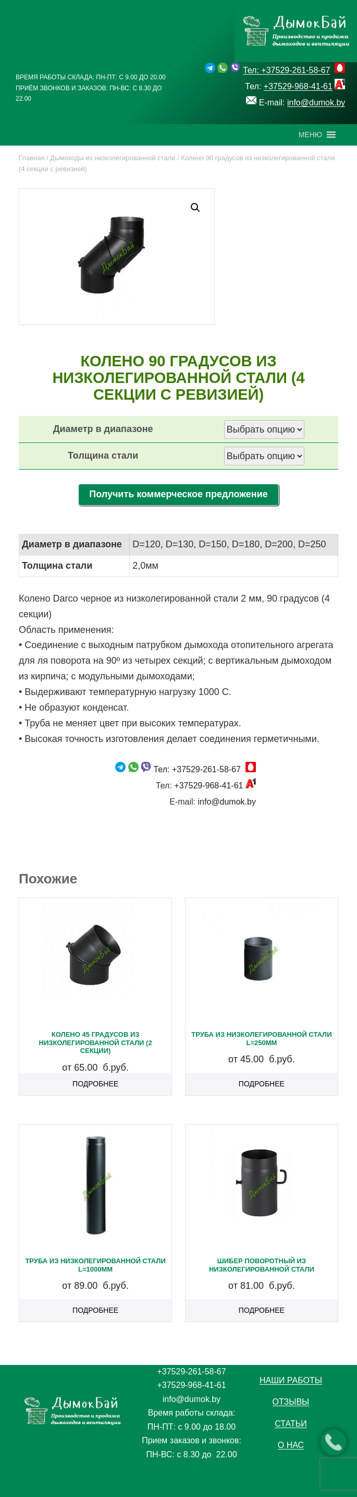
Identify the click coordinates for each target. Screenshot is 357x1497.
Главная (31, 158)
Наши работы (291, 1380)
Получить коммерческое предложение (178, 494)
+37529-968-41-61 (298, 86)
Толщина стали (103, 455)
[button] (310, 134)
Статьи (290, 1423)
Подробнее (95, 1084)
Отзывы (291, 1401)
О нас (291, 1445)
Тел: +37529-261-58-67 (286, 70)
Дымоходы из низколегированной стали (112, 158)
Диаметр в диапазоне (103, 429)
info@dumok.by (316, 102)
